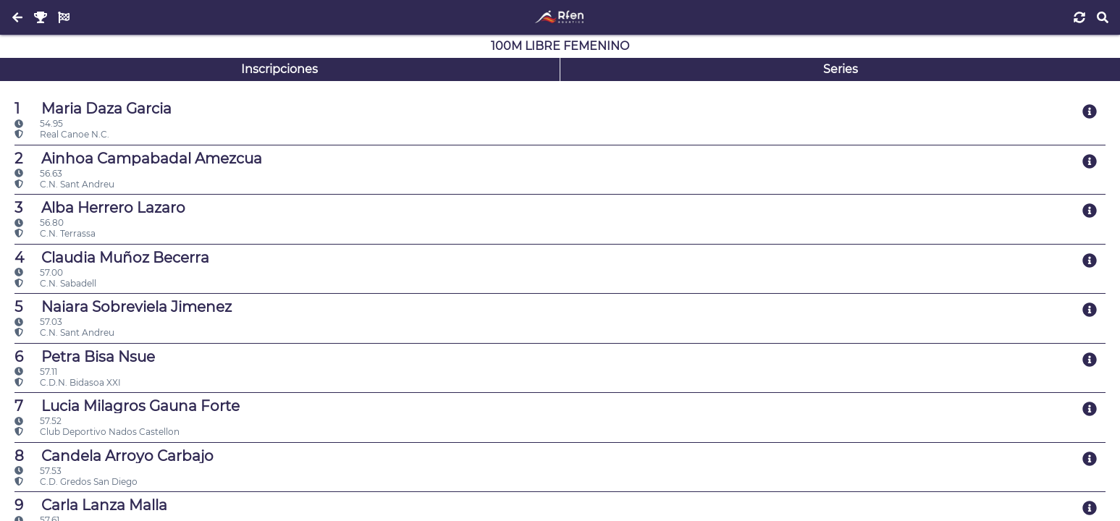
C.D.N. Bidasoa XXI (67, 382)
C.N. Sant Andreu (64, 184)
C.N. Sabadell (55, 283)
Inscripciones (279, 69)
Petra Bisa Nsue (84, 357)
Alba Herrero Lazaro (99, 207)
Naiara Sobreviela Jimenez (123, 307)
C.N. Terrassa (55, 233)
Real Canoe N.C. (61, 134)
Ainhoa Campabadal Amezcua (138, 158)
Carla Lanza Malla (90, 505)
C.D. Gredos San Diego (76, 481)
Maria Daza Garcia (93, 108)
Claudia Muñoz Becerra (111, 257)
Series (840, 69)
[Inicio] (560, 17)
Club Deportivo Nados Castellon (97, 431)
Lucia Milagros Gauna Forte (127, 406)
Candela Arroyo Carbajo (114, 456)
